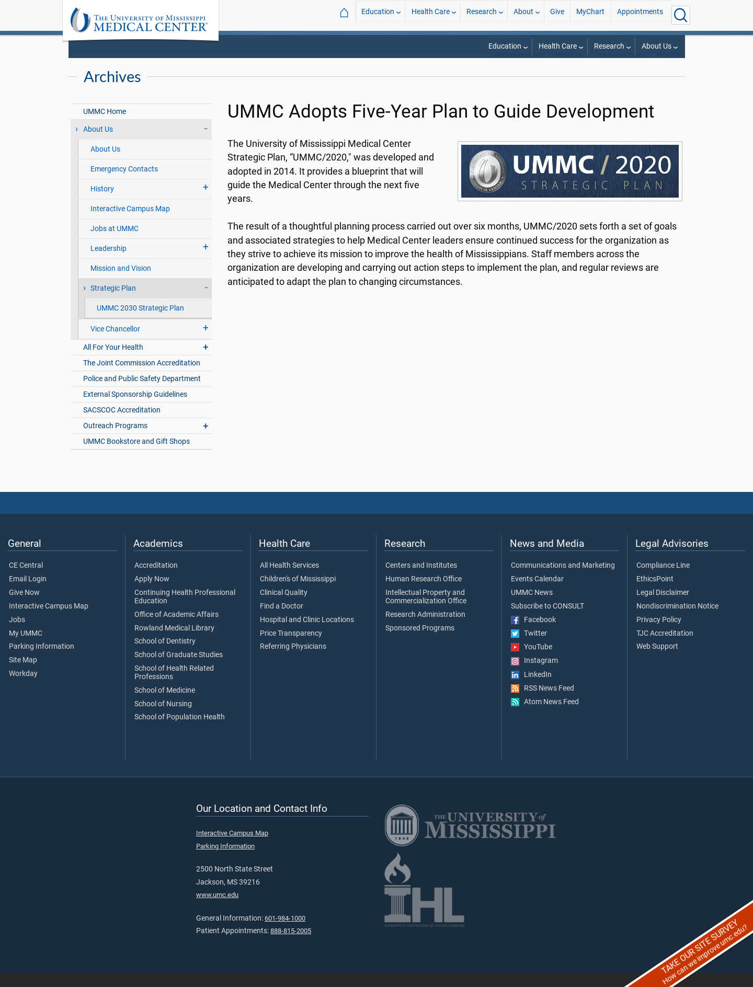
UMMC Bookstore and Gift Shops (136, 455)
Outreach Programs (115, 439)
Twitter (529, 647)
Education (377, 14)
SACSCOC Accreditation (122, 423)
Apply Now (151, 593)
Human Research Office (423, 593)
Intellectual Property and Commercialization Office (425, 610)
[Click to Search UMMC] (680, 15)
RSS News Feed (542, 702)
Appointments (640, 14)
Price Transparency (291, 647)
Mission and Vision (120, 282)
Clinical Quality (283, 606)
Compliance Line (663, 579)
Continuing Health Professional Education (184, 610)
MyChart (590, 14)
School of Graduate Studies (178, 668)
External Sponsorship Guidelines (135, 408)
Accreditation (156, 579)
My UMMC (25, 647)
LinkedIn (531, 688)
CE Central (26, 579)
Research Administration (425, 628)
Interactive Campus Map (130, 222)
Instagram (534, 674)
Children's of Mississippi (298, 593)
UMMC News (532, 606)
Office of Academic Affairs (176, 628)
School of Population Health (179, 731)
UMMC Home (104, 125)
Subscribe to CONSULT (547, 620)
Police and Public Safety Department (142, 392)
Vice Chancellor (115, 342)
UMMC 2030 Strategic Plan (140, 321)
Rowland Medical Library (174, 642)
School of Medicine (164, 704)
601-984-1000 (285, 932)
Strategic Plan (619, 67)
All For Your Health (113, 361)
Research (481, 14)
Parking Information (41, 660)
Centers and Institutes (421, 579)
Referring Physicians (293, 660)
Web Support (657, 660)
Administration (518, 67)
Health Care (431, 14)
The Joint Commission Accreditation (141, 376)
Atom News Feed (545, 715)
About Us (656, 46)
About (523, 14)
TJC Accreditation (664, 647)
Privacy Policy (658, 633)
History (102, 202)
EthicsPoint (655, 593)
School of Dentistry (165, 655)
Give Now (24, 606)
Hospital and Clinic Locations (307, 633)
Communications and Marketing (563, 579)
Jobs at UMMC (114, 242)
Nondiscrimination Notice (677, 620)
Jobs (17, 633)
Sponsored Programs (419, 642)
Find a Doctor (281, 620)
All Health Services (289, 579)
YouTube (531, 661)
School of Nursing (163, 718)
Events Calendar (537, 593)
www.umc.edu (217, 908)
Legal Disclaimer (662, 606)
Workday (23, 687)
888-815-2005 (290, 944)
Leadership (108, 262)
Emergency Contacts (124, 182)
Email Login (28, 593)
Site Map (23, 674)
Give (557, 14)
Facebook (533, 633)
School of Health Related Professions (174, 686)
